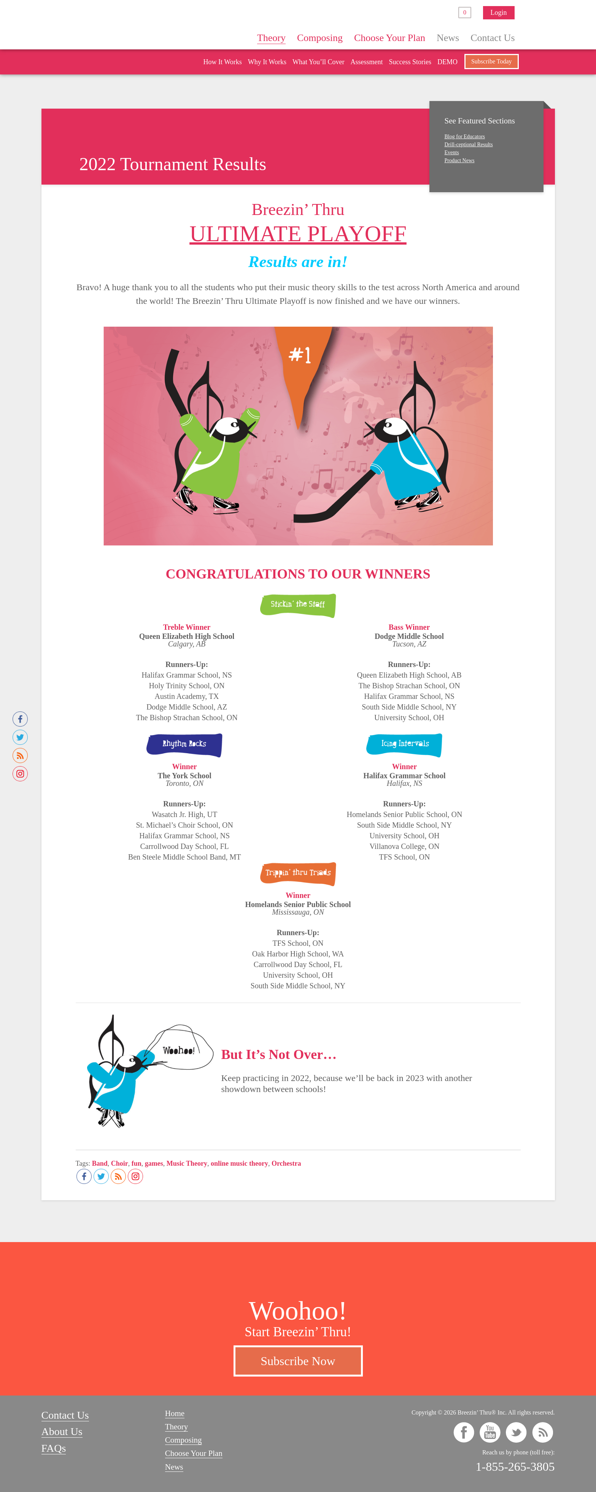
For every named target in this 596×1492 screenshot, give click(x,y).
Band (100, 1163)
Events (452, 152)
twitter (516, 1432)
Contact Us (492, 37)
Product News (460, 160)
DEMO (447, 62)
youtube (490, 1432)
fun (136, 1163)
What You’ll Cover (318, 62)
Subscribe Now (298, 1361)
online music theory (239, 1163)
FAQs (53, 1448)
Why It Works (267, 62)
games (154, 1163)
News (448, 37)
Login (499, 12)
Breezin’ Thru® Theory (146, 24)
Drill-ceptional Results (469, 144)
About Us (62, 1431)
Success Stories (410, 62)
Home (240, 37)
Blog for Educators (465, 136)
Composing (320, 37)
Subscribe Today (491, 61)
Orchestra (286, 1163)
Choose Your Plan (389, 37)
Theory (271, 37)
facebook (463, 1432)
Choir (119, 1163)
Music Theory (187, 1163)
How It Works (222, 62)
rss (542, 1432)
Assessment (366, 62)
